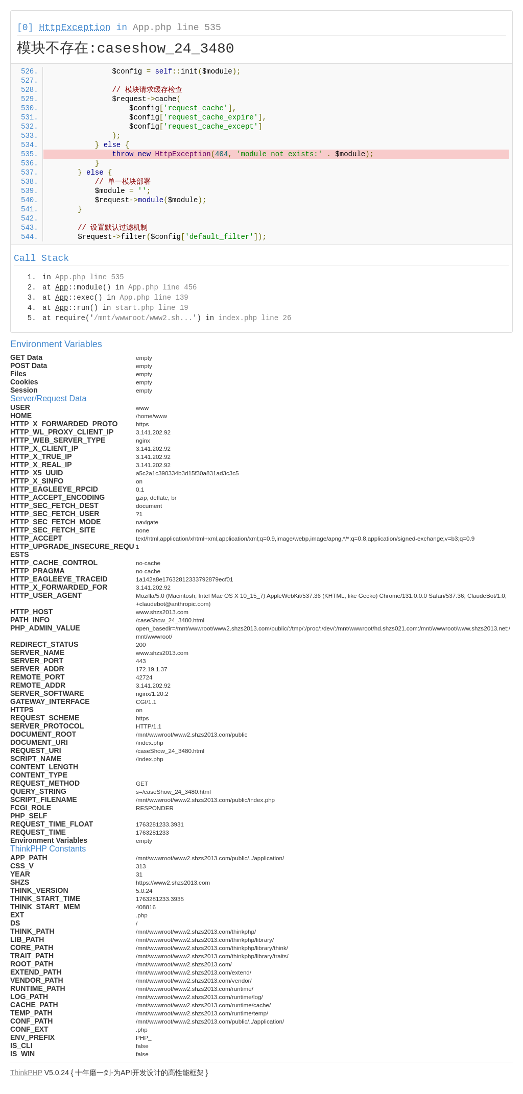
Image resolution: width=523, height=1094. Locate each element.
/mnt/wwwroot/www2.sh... (143, 318)
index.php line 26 (254, 318)
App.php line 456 (162, 287)
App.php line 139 (154, 298)
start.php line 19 (151, 308)
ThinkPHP (26, 1072)
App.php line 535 (177, 27)
